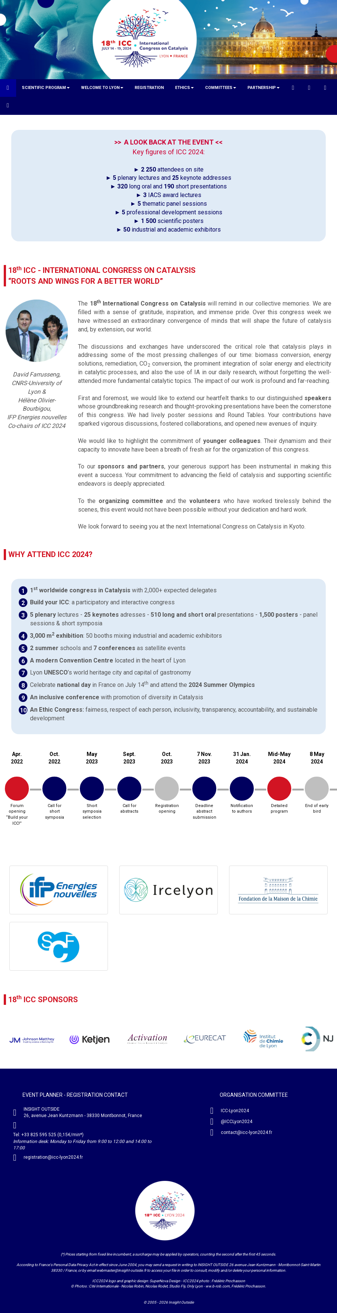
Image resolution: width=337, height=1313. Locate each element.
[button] (45, 87)
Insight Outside (181, 1302)
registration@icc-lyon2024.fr (53, 1157)
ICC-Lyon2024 (235, 1110)
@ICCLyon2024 (236, 1121)
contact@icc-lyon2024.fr (246, 1132)
